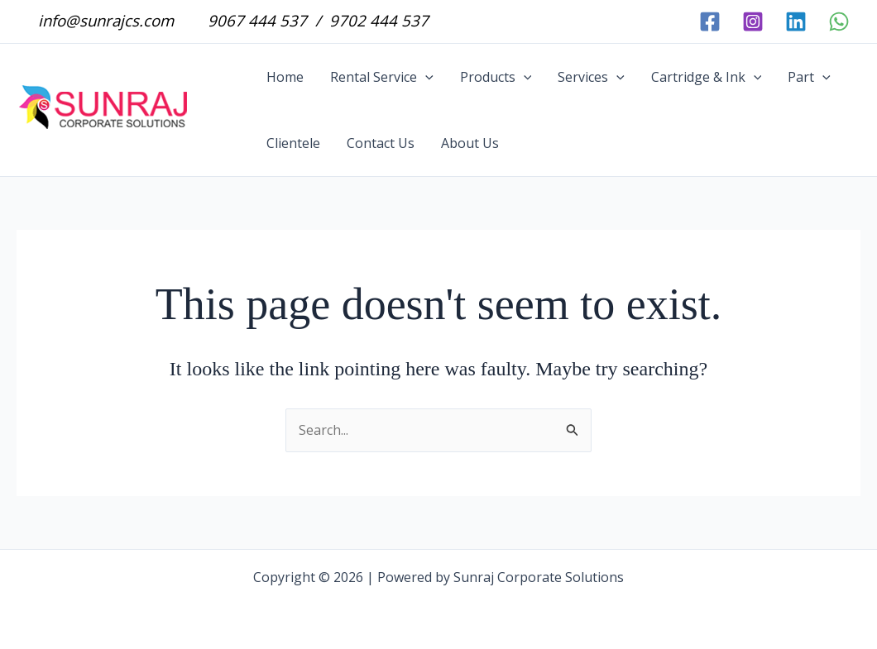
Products (496, 77)
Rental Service (382, 77)
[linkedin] (795, 21)
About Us (470, 143)
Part (809, 77)
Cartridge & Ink (706, 77)
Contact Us (381, 143)
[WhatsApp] (838, 21)
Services (591, 77)
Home (285, 77)
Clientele (293, 143)
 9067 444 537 (246, 20)
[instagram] (752, 21)
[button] (425, 77)
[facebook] (709, 21)
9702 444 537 (377, 20)
